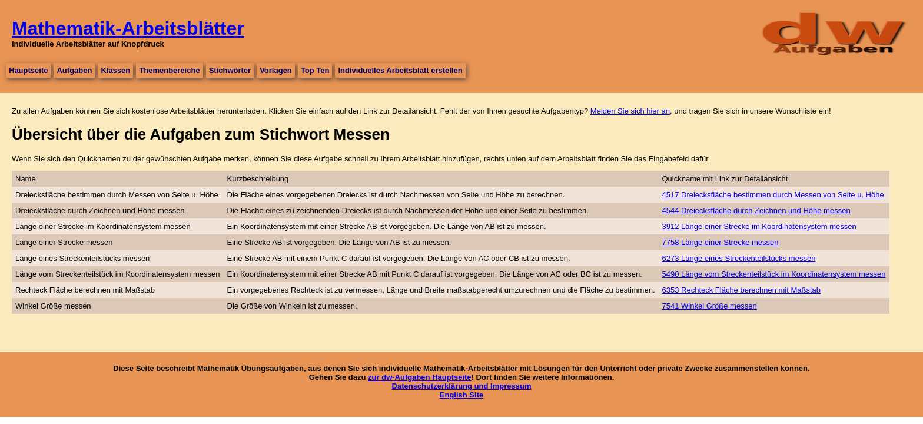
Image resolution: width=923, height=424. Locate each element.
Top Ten (315, 70)
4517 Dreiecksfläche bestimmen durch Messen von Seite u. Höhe (773, 194)
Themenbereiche (169, 70)
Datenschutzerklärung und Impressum (462, 386)
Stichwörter (230, 70)
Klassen (115, 70)
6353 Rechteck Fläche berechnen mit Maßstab (741, 290)
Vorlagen (276, 70)
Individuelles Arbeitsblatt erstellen (400, 70)
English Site (461, 394)
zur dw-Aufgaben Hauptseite (420, 377)
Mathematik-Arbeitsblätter (128, 28)
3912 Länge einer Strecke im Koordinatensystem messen (759, 226)
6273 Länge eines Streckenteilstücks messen (739, 258)
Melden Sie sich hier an (630, 111)
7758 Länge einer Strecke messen (720, 242)
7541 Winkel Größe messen (709, 306)
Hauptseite (28, 70)
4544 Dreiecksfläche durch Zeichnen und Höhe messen (756, 210)
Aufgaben (74, 70)
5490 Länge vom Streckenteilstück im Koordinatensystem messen (774, 274)
